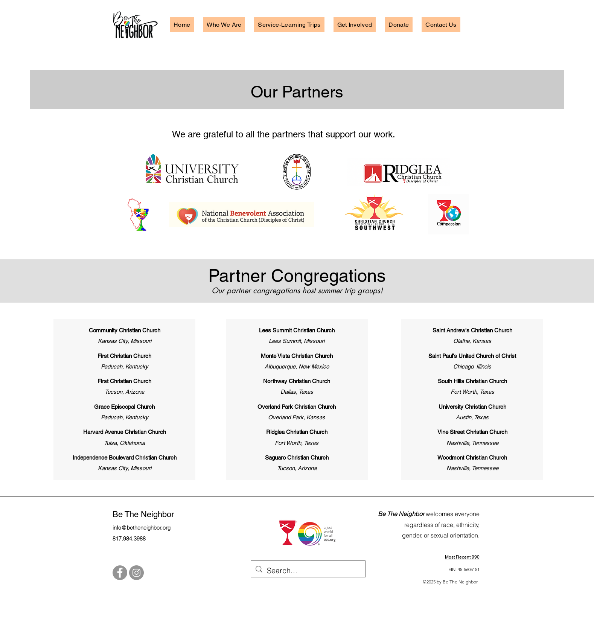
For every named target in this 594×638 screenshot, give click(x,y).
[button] (224, 25)
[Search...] (308, 570)
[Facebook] (120, 572)
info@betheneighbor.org (142, 527)
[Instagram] (136, 572)
